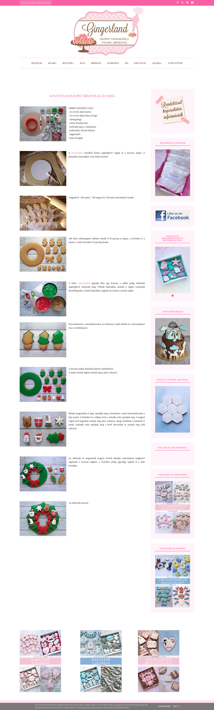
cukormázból (84, 283)
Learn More (164, 706)
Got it (176, 706)
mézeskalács (77, 153)
